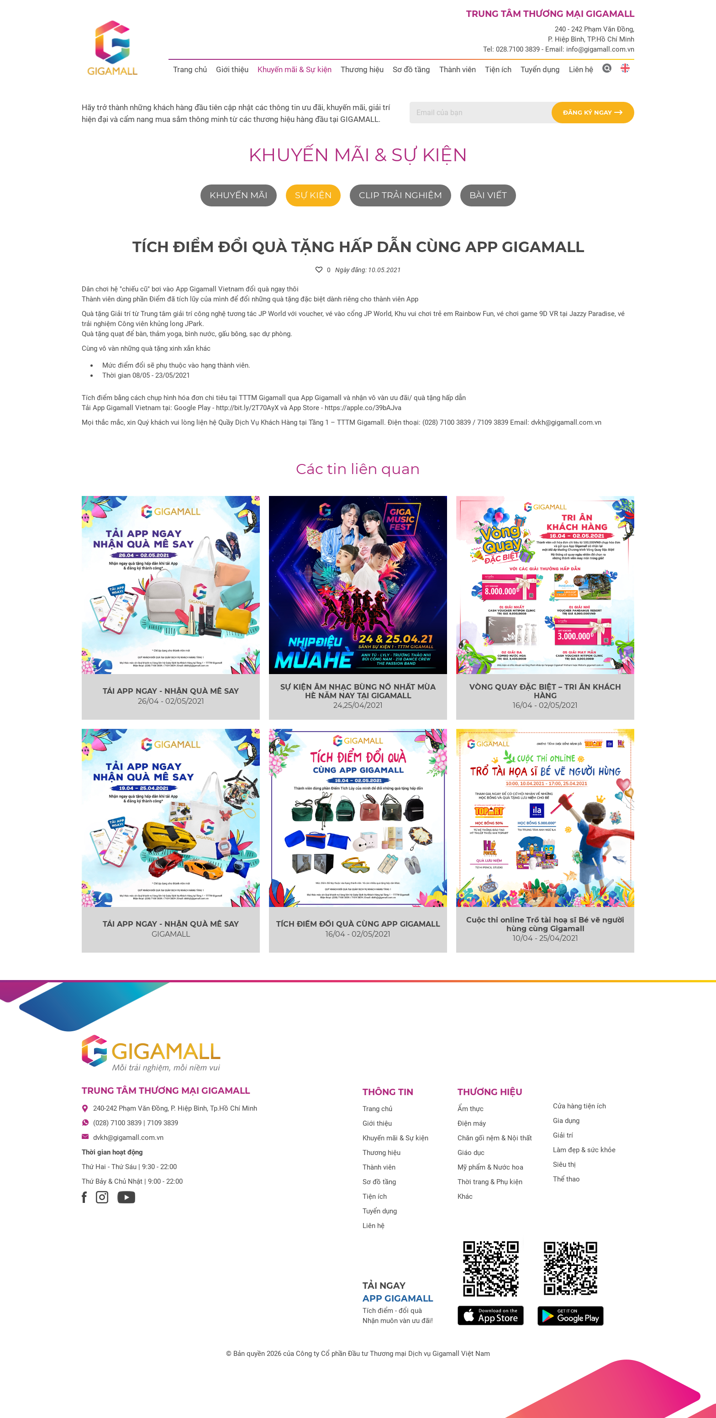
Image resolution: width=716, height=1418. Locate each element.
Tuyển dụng (540, 69)
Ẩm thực (471, 1109)
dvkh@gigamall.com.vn (128, 1137)
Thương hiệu (362, 69)
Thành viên (457, 69)
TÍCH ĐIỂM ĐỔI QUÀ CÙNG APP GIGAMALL (358, 924)
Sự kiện (313, 195)
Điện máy (472, 1123)
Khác (465, 1196)
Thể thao (566, 1179)
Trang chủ (190, 69)
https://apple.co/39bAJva (363, 408)
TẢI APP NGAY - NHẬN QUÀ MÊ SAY (171, 691)
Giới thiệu (232, 69)
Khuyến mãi (239, 195)
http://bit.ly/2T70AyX (247, 408)
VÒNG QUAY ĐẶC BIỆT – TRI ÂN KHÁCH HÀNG (545, 691)
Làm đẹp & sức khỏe (584, 1150)
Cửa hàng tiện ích (579, 1106)
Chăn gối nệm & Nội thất (495, 1138)
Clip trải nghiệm (400, 195)
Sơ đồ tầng (411, 69)
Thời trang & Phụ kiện (490, 1182)
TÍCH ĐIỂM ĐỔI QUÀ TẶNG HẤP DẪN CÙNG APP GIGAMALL (358, 247)
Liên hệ (581, 69)
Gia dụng (566, 1121)
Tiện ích (498, 69)
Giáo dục (471, 1153)
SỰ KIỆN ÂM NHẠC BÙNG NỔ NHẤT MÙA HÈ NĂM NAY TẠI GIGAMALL (358, 691)
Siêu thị (564, 1164)
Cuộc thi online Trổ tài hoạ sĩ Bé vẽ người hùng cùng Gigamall (545, 924)
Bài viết (488, 195)
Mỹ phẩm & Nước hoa (490, 1167)
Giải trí (563, 1135)
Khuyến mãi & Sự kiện (295, 69)
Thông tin (388, 1092)
